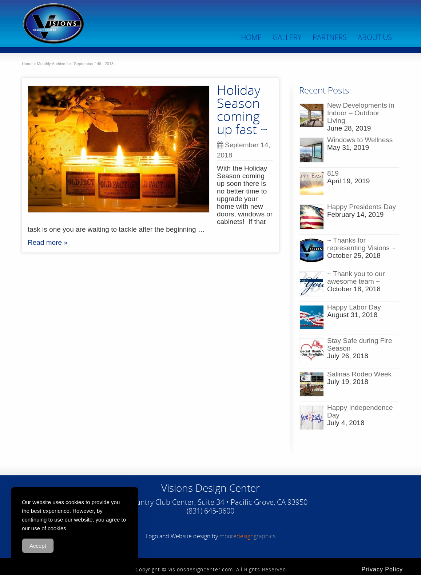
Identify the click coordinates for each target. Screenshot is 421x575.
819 (333, 173)
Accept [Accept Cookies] (37, 546)
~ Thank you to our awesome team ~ (356, 277)
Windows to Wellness (360, 140)
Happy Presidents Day (361, 207)
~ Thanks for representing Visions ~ (361, 244)
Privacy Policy (382, 569)
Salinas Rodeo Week (359, 374)
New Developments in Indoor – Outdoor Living (360, 112)
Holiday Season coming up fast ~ (242, 109)
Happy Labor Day (354, 307)
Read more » (48, 242)
